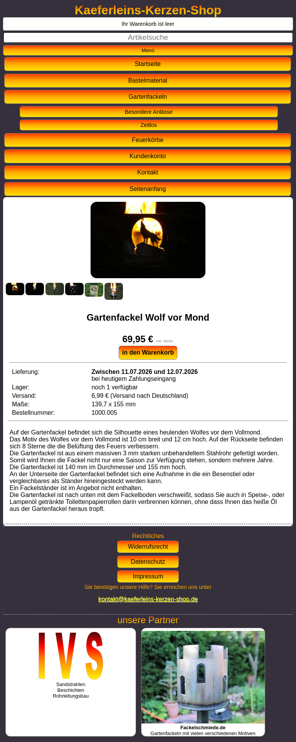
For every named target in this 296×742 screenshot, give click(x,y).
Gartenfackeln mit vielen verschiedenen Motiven (203, 727)
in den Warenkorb (148, 352)
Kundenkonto (148, 156)
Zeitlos (149, 125)
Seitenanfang (148, 189)
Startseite (148, 64)
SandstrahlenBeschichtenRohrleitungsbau (71, 687)
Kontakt (147, 172)
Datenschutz (148, 561)
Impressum (148, 576)
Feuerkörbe (147, 140)
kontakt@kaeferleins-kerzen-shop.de (148, 599)
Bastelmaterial (147, 80)
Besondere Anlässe (149, 112)
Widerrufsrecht (148, 546)
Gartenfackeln (147, 96)
